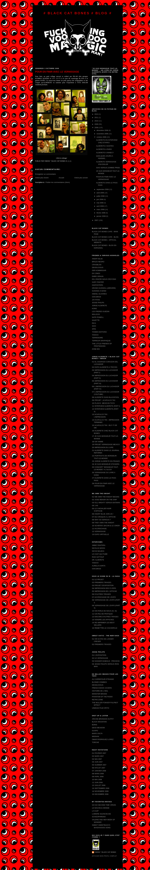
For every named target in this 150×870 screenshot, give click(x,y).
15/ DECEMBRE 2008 (100, 794)
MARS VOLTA (97, 733)
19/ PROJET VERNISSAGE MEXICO (106, 444)
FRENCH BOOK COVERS (102, 688)
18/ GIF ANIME (97, 442)
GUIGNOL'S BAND (99, 291)
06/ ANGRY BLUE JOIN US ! (102, 514)
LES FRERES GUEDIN (100, 311)
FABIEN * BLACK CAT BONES (105, 852)
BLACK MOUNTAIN (99, 722)
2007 (97, 220)
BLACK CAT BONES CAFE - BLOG (105, 237)
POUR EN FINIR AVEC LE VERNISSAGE (57, 71)
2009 (97, 124)
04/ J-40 (95, 506)
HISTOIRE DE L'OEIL (100, 691)
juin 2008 (100, 199)
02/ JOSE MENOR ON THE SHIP (104, 500)
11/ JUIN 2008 (97, 782)
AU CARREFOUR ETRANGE (103, 679)
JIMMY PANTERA (98, 545)
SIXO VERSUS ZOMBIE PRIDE (108, 168)
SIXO (94, 326)
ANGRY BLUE (97, 259)
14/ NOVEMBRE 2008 (100, 791)
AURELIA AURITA (98, 566)
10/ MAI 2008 (97, 779)
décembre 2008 (103, 130)
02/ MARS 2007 (98, 756)
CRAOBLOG (96, 265)
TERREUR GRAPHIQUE (101, 341)
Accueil (61, 178)
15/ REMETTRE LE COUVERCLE (104, 628)
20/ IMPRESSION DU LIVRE (102, 447)
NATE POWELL (98, 317)
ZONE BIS (96, 349)
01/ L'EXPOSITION (99, 655)
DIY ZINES (96, 273)
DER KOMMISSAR (99, 270)
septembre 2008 (103, 189)
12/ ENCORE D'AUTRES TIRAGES (105, 617)
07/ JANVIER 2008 (99, 771)
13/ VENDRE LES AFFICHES (103, 620)
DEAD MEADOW (98, 728)
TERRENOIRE (97, 338)
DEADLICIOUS (97, 267)
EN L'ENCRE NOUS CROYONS (104, 279)
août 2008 (100, 193)
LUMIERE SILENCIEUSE (101, 814)
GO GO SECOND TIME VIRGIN (104, 805)
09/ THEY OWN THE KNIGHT (103, 523)
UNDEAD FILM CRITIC (100, 708)
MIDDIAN (95, 736)
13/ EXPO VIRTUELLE (100, 534)
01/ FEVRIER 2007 (99, 753)
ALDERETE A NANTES (105, 146)
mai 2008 (100, 203)
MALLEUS (96, 314)
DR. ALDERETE (98, 560)
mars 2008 (101, 209)
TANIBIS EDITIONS (99, 332)
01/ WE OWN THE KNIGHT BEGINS (105, 497)
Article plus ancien (81, 178)
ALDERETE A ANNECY (105, 153)
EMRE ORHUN (97, 276)
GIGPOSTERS (97, 285)
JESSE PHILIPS (98, 303)
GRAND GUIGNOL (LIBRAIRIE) (104, 288)
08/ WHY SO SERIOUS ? (101, 520)
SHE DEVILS (57, 78)
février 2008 (101, 213)
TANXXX (95, 335)
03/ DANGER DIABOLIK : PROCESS (106, 661)
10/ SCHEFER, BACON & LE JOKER (106, 526)
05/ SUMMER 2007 (99, 765)
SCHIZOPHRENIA (99, 817)
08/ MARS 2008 (98, 774)
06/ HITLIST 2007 (98, 768)
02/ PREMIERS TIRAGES (101, 582)
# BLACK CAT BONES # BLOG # (78, 13)
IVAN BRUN (96, 297)
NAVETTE (96, 320)
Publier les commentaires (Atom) (58, 182)
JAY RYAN (96, 300)
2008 (97, 127)
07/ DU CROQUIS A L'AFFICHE (104, 517)
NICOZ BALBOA (98, 551)
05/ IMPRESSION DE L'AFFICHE (104, 591)
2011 (97, 117)
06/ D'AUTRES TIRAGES (101, 594)
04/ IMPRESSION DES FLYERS (104, 588)
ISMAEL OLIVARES (99, 294)
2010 (97, 121)
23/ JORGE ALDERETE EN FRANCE (106, 461)
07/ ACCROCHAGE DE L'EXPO (104, 597)
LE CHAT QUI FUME (99, 554)
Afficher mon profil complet (104, 856)
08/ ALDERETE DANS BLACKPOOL (105, 397)
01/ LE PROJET (98, 579)
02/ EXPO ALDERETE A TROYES (104, 367)
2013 (97, 114)
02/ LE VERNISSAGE (100, 658)
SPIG (94, 329)
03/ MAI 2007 (97, 759)
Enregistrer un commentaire (45, 174)
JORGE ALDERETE (99, 306)
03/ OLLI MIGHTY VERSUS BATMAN (106, 503)
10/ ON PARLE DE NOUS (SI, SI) (104, 611)
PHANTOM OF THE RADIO (102, 697)
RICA (94, 323)
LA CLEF (95, 811)
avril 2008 (100, 206)
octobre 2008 (102, 137)
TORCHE (95, 742)
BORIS (94, 725)
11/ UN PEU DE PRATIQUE (102, 614)
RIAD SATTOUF (98, 557)
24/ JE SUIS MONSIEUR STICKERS (105, 464)
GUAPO (95, 731)
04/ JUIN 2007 (97, 762)
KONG (94, 308)
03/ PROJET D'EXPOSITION (103, 585)
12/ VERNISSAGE (99, 531)
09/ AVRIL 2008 (98, 777)
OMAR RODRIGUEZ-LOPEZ (103, 739)
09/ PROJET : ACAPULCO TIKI (103, 400)
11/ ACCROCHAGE (99, 529)
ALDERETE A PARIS (104, 149)
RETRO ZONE (97, 700)
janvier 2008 (101, 216)
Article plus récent (41, 178)
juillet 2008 (101, 196)
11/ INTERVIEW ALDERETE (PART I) (106, 406)
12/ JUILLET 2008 (98, 785)
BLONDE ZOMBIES (99, 682)
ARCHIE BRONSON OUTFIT (103, 719)
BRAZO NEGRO (98, 262)
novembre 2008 (103, 134)
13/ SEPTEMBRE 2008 (100, 788)
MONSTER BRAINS (99, 694)
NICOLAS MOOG (98, 548)
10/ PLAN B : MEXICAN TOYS (103, 403)
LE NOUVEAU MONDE (100, 808)
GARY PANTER (98, 282)
